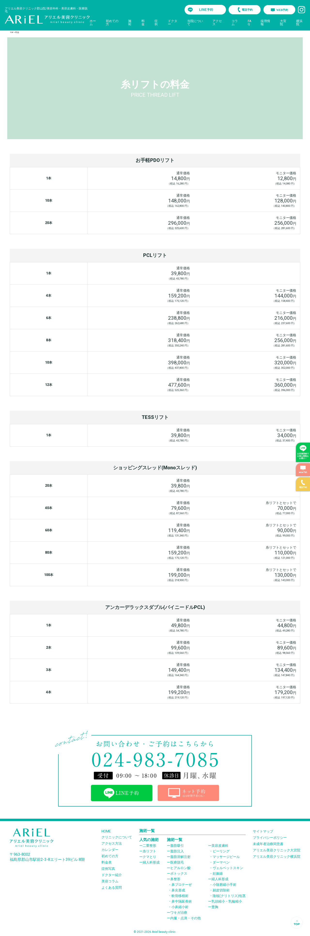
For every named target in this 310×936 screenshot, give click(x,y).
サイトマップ (263, 831)
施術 (129, 22)
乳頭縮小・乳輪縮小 (226, 901)
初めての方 (112, 22)
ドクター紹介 (111, 875)
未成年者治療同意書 (268, 844)
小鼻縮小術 (179, 907)
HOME (106, 831)
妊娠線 (218, 873)
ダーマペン (221, 862)
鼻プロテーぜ (181, 885)
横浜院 (299, 22)
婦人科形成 (151, 862)
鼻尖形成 (178, 890)
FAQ (249, 22)
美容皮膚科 (219, 846)
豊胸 (214, 907)
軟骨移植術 (179, 896)
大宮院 (283, 22)
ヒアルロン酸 (180, 868)
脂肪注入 (177, 851)
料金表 (106, 862)
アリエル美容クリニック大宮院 (276, 850)
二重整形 (149, 846)
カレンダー (109, 850)
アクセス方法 (111, 843)
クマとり (149, 857)
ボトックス (178, 873)
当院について (195, 22)
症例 (156, 22)
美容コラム (109, 881)
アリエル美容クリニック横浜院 (276, 856)
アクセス (217, 22)
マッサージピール (226, 857)
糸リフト (149, 851)
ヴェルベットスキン (228, 868)
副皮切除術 (221, 890)
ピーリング (221, 851)
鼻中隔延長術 (181, 901)
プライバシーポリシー (270, 838)
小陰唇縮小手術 (224, 885)
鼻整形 (175, 879)
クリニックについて (116, 837)
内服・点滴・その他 (185, 918)
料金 (143, 22)
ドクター (172, 22)
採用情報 (265, 22)
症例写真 (108, 869)
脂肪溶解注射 (180, 857)
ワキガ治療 (178, 912)
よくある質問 (111, 887)
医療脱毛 (177, 862)
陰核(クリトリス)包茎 (229, 896)
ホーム (93, 22)
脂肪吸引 (177, 846)
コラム (235, 22)
